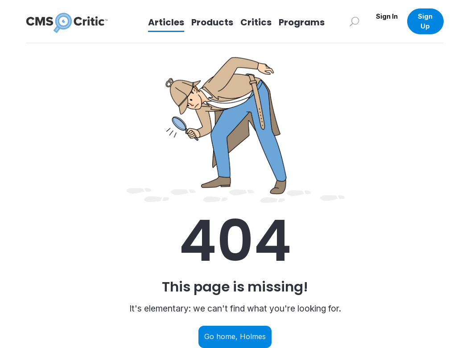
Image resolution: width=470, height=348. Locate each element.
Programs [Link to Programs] (302, 22)
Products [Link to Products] (212, 22)
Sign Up (425, 21)
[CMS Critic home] (74, 21)
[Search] (354, 21)
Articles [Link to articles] (166, 22)
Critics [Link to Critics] (256, 22)
